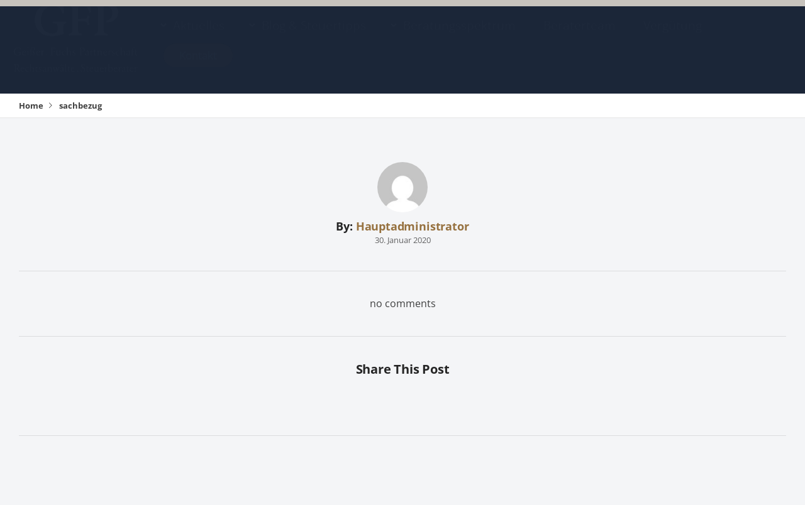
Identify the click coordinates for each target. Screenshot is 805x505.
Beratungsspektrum (459, 37)
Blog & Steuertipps (314, 37)
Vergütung (672, 37)
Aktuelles (199, 37)
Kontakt (198, 67)
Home (31, 105)
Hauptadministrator (412, 226)
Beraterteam (579, 37)
